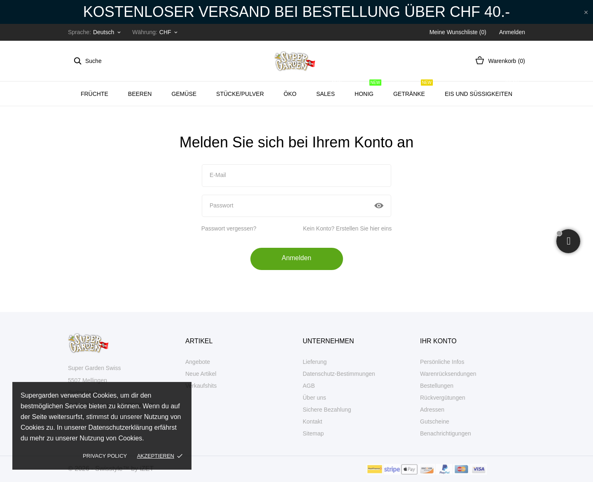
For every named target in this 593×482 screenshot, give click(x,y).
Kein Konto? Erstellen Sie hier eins (347, 228)
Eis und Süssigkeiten (482, 89)
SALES (329, 89)
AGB (309, 385)
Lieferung (315, 362)
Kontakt (312, 421)
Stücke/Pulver (240, 94)
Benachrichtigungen (445, 433)
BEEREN (140, 94)
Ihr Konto (438, 341)
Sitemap (313, 433)
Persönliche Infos (442, 362)
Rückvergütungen (442, 397)
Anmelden (296, 257)
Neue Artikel (200, 373)
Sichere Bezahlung (327, 409)
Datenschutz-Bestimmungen (339, 373)
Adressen (432, 409)
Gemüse (183, 94)
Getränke (413, 89)
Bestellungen (436, 385)
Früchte (94, 94)
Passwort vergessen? (229, 228)
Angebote (197, 362)
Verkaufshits (201, 385)
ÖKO (290, 94)
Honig (368, 89)
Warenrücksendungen (448, 373)
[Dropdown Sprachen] (107, 32)
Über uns (314, 397)
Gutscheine (434, 421)
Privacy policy (105, 456)
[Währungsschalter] (169, 32)
